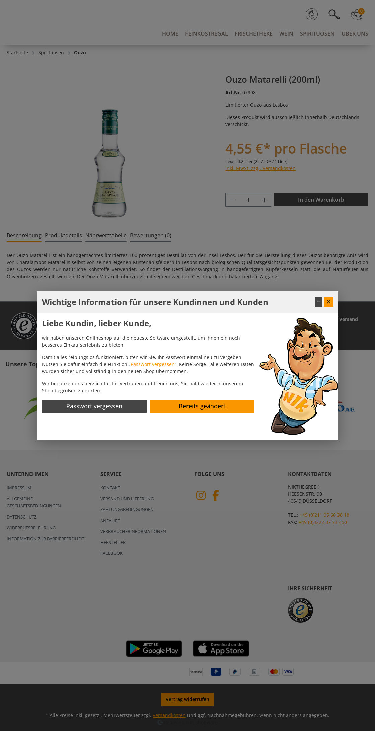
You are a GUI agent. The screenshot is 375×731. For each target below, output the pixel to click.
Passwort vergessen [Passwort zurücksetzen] (94, 406)
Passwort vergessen (153, 364)
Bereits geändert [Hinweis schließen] (202, 406)
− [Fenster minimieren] (318, 302)
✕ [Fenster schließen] (328, 302)
